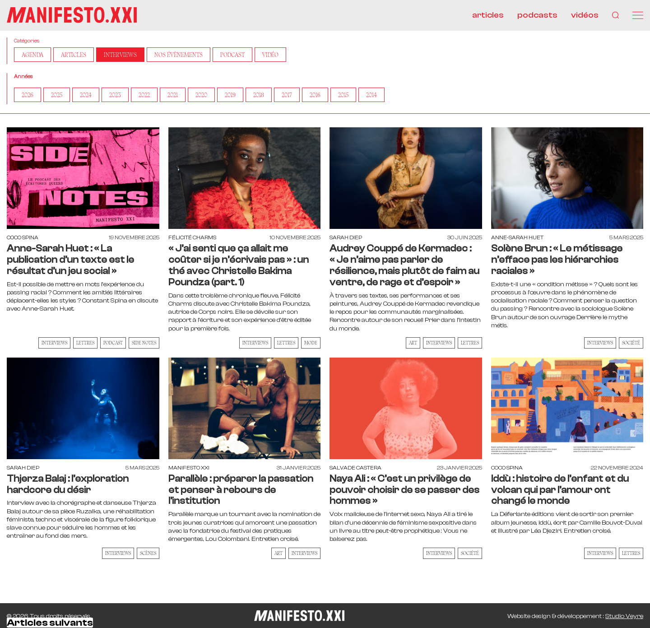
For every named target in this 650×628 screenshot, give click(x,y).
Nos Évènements (178, 54)
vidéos (585, 15)
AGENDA (32, 54)
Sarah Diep (346, 237)
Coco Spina (22, 237)
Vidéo (270, 54)
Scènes (148, 553)
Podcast (232, 54)
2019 (230, 94)
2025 (56, 94)
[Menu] (637, 15)
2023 (115, 94)
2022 (144, 94)
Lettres (85, 343)
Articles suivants (50, 623)
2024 (86, 94)
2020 (201, 94)
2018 (258, 94)
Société (631, 343)
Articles (73, 54)
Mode (310, 343)
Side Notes (144, 343)
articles (488, 15)
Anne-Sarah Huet (517, 237)
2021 (172, 94)
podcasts (537, 15)
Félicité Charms (192, 237)
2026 (27, 94)
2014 (371, 94)
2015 (343, 94)
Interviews (120, 54)
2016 (315, 94)
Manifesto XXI (188, 468)
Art (413, 343)
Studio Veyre (624, 616)
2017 (287, 94)
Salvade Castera (355, 468)
